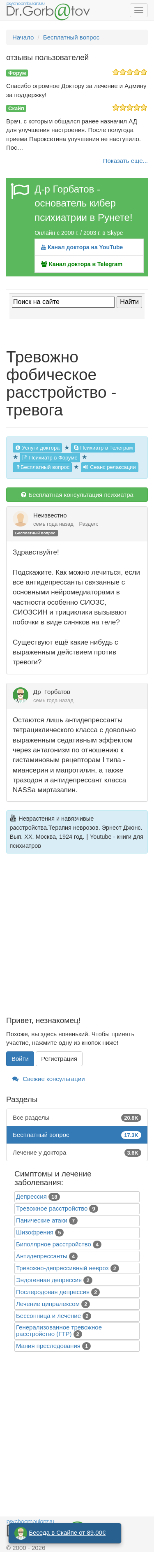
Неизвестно (50, 515)
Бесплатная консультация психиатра (77, 494)
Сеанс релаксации (109, 467)
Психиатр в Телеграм (103, 448)
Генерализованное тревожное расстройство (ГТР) (59, 1330)
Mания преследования (48, 1345)
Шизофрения (34, 1232)
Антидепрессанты (41, 1256)
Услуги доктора (37, 448)
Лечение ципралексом (48, 1303)
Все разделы (77, 1117)
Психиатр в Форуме (49, 458)
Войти (20, 1058)
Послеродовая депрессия (53, 1291)
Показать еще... (125, 160)
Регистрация (59, 1058)
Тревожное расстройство (51, 1208)
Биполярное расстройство (53, 1244)
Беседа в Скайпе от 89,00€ (67, 1532)
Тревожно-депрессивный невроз (62, 1267)
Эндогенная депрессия (49, 1279)
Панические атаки (41, 1220)
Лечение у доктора (77, 1152)
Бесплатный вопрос (42, 467)
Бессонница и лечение (48, 1315)
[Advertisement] (77, 939)
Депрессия (31, 1196)
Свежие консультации (48, 1078)
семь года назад (53, 524)
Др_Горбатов (51, 691)
